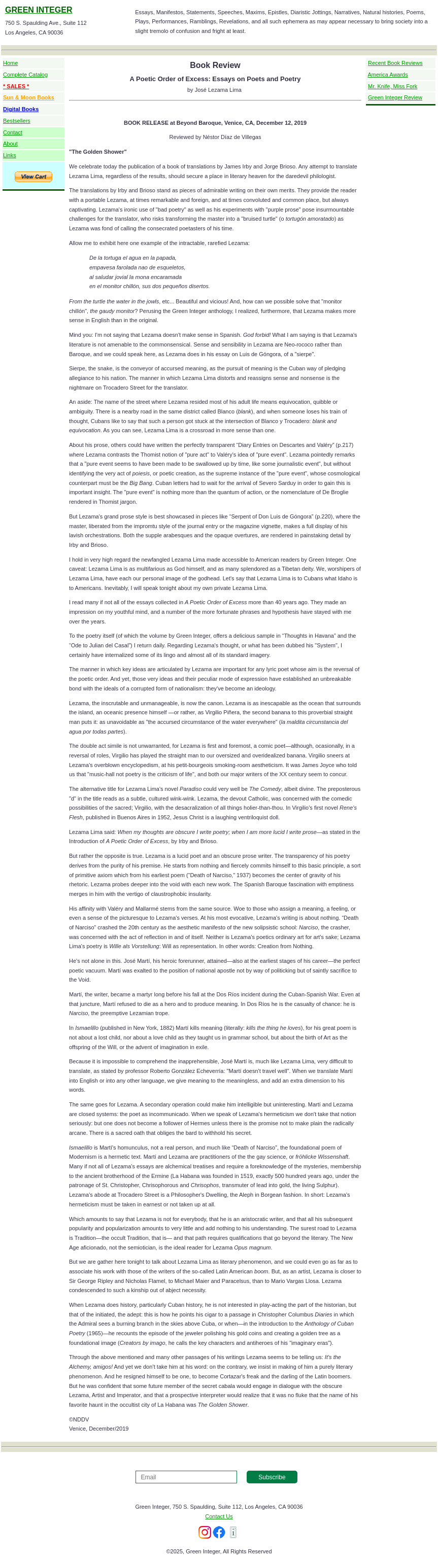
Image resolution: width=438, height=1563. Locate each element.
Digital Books (21, 109)
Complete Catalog (25, 75)
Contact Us (218, 1516)
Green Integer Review (395, 97)
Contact (12, 132)
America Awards (387, 75)
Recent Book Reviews (395, 63)
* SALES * (16, 86)
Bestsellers (16, 121)
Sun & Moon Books (28, 97)
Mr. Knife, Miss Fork (392, 86)
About (10, 144)
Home (10, 63)
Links (9, 155)
